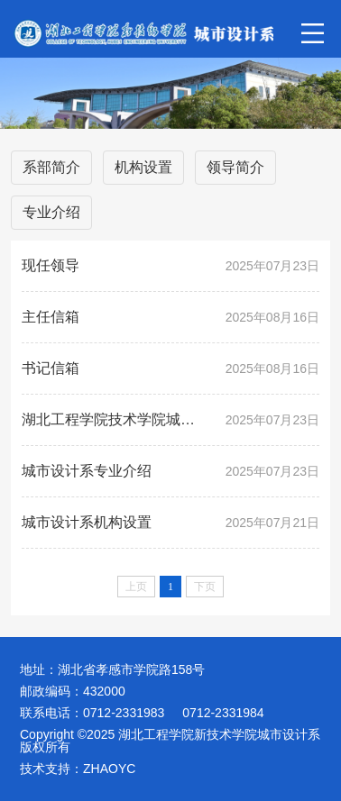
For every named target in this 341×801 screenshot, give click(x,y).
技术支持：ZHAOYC (77, 768)
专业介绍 (51, 212)
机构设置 (143, 167)
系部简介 (51, 167)
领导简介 (235, 167)
